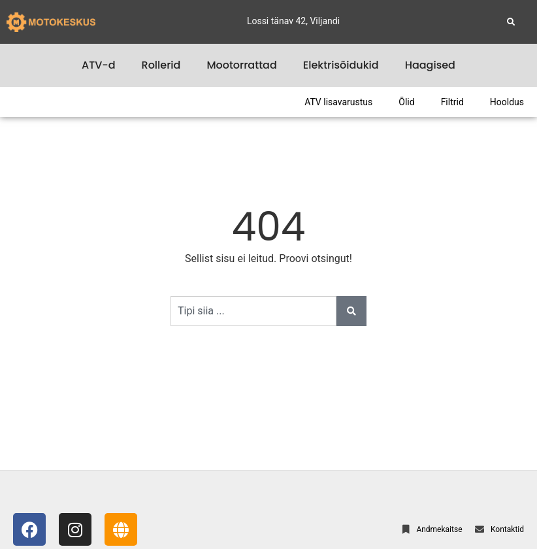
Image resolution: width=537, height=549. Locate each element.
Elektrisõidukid (341, 65)
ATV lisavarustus (338, 102)
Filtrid (452, 102)
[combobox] (253, 311)
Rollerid (161, 65)
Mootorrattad (241, 65)
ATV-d (99, 65)
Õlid (406, 102)
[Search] (351, 311)
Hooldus (507, 102)
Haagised (430, 65)
